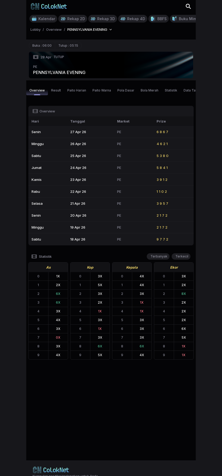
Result (56, 90)
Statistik (171, 90)
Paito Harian (76, 90)
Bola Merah (149, 90)
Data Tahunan (194, 90)
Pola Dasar (125, 90)
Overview (37, 91)
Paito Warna (101, 90)
